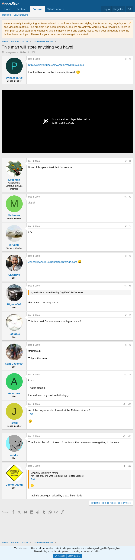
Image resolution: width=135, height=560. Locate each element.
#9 (130, 374)
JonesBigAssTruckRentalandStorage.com (52, 261)
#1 (130, 59)
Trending (6, 14)
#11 (129, 436)
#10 (129, 404)
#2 (130, 161)
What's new (54, 9)
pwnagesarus (11, 52)
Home (7, 9)
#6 (130, 286)
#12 (129, 466)
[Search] (129, 9)
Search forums (21, 14)
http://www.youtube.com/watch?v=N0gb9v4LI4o (56, 64)
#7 (130, 315)
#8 (130, 345)
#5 (130, 256)
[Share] (125, 59)
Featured (22, 9)
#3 (130, 197)
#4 (130, 226)
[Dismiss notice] (129, 23)
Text (30, 413)
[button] (63, 9)
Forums (37, 9)
